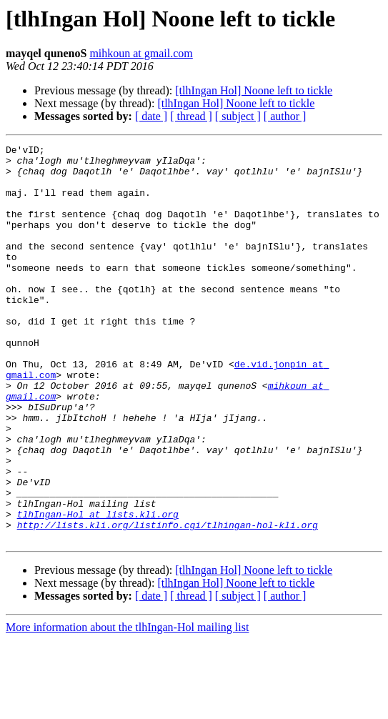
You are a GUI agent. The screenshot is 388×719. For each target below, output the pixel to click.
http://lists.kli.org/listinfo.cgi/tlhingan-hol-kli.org (167, 601)
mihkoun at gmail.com (140, 53)
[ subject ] (238, 116)
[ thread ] (191, 116)
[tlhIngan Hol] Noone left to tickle (253, 90)
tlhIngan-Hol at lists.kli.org (98, 588)
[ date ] (151, 116)
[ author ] (285, 116)
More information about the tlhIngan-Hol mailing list (127, 706)
